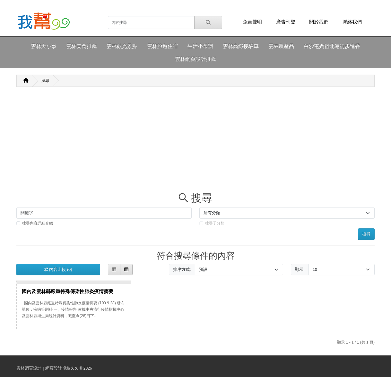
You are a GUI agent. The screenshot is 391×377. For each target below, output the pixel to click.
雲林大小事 (43, 46)
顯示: (300, 269)
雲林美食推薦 (81, 46)
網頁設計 (53, 368)
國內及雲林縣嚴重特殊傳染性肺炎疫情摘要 (67, 291)
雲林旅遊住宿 (162, 46)
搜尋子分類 (214, 223)
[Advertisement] (195, 142)
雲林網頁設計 (28, 368)
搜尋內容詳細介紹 (37, 223)
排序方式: (182, 269)
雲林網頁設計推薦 (195, 59)
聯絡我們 (352, 21)
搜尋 (45, 80)
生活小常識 (200, 46)
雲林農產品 (281, 46)
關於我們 (318, 21)
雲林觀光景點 (122, 46)
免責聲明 (252, 21)
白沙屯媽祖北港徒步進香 (332, 46)
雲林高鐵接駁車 (241, 46)
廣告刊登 (285, 21)
